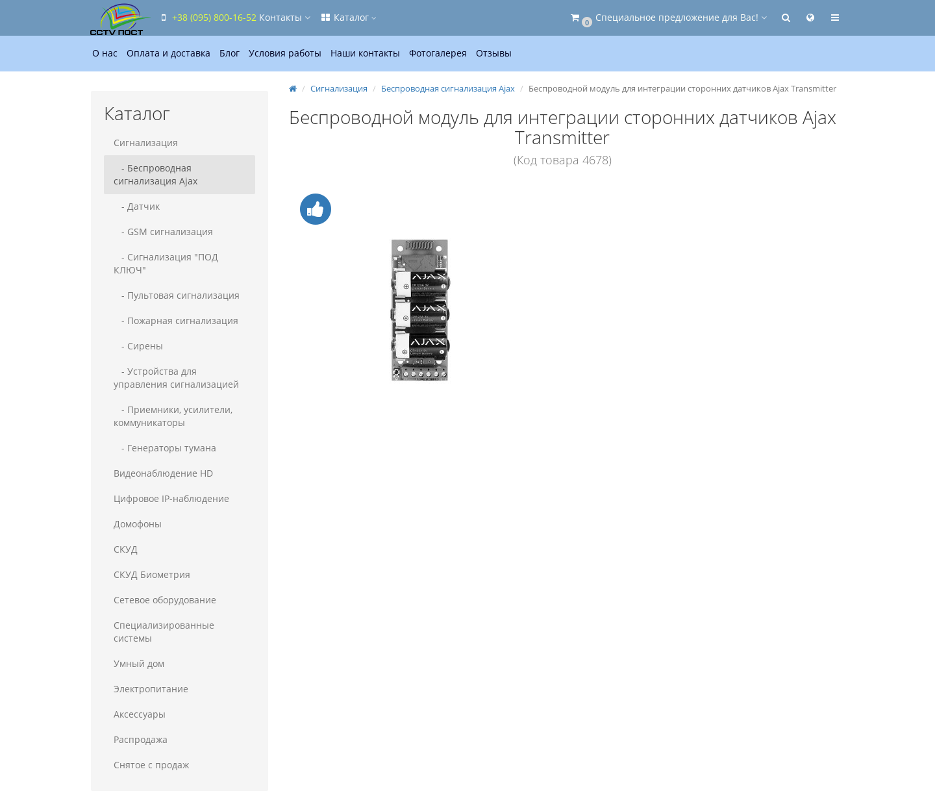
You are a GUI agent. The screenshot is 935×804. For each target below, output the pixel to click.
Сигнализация (146, 142)
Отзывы (494, 53)
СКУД (126, 549)
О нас (105, 53)
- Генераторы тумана (165, 448)
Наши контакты (365, 53)
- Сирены (138, 346)
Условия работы (285, 53)
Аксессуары (140, 714)
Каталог (348, 17)
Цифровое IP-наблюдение (171, 498)
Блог (229, 53)
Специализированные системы (164, 631)
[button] (667, 18)
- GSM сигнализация (163, 231)
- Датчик (137, 206)
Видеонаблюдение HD (163, 473)
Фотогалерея (438, 53)
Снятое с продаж (151, 765)
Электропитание (151, 689)
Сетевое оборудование (165, 600)
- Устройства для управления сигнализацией (176, 377)
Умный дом (139, 663)
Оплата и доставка (168, 53)
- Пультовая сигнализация (177, 295)
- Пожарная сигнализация (176, 320)
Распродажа (141, 739)
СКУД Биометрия (152, 574)
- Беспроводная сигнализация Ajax (155, 174)
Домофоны (138, 524)
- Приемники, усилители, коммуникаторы (173, 416)
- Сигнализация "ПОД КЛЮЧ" (166, 263)
